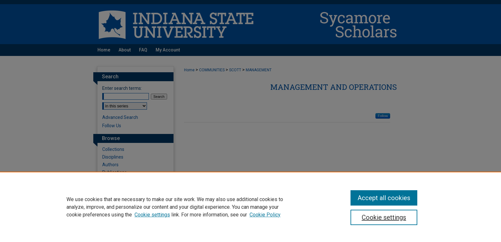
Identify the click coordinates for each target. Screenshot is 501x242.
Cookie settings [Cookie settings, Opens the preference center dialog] (384, 217)
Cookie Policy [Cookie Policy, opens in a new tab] (265, 215)
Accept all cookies (384, 198)
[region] (250, 207)
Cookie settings (152, 215)
